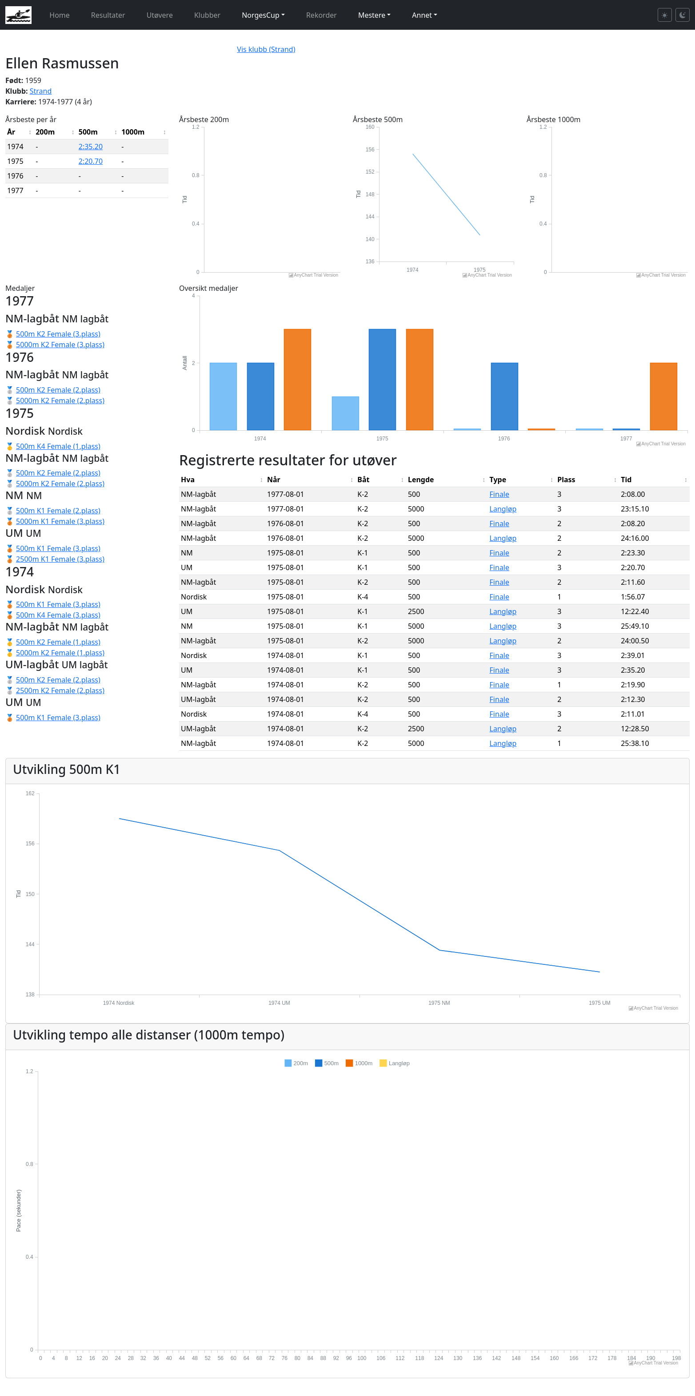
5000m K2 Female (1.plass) (60, 653)
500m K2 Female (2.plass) (58, 390)
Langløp (503, 509)
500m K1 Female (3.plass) (58, 548)
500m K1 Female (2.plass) (58, 511)
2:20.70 (91, 161)
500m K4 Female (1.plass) (58, 446)
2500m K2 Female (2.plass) (60, 690)
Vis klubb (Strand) (266, 49)
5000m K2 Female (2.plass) (60, 400)
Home (59, 15)
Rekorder (321, 15)
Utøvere (160, 15)
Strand (41, 91)
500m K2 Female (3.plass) (58, 334)
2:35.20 (91, 146)
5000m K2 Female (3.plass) (60, 344)
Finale (499, 494)
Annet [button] (422, 15)
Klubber (207, 15)
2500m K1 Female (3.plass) (60, 559)
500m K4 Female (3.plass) (58, 615)
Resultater (108, 15)
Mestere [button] (371, 15)
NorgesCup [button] (261, 15)
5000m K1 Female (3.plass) (60, 521)
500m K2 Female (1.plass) (58, 642)
